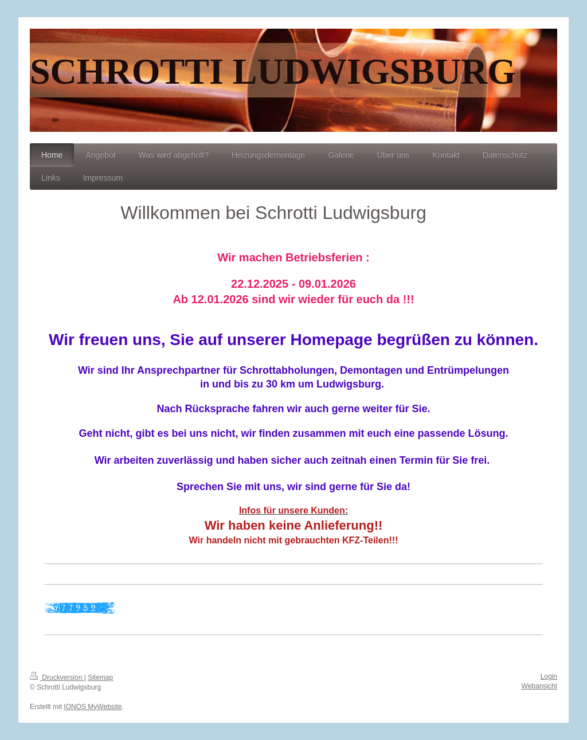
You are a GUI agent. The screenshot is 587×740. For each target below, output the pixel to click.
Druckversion (57, 678)
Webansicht (539, 686)
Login (549, 676)
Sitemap (100, 678)
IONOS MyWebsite (93, 707)
